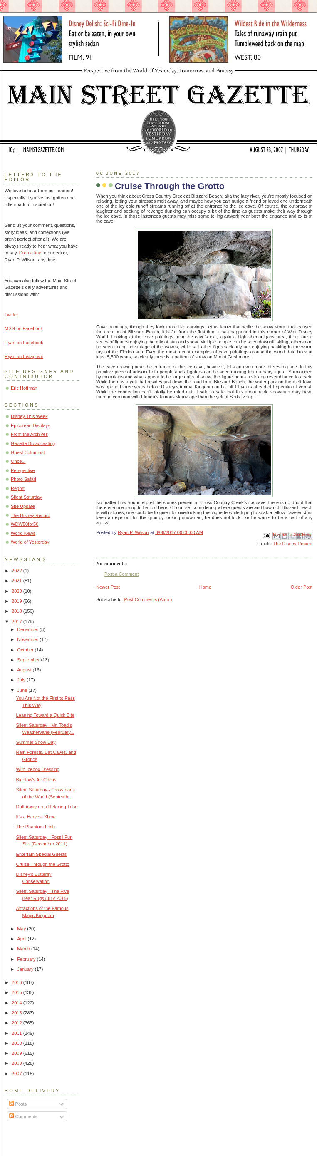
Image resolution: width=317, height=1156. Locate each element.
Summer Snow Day (36, 742)
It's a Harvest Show (36, 816)
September (29, 659)
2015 (17, 992)
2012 (17, 1022)
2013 (17, 1012)
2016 (17, 982)
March (24, 948)
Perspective (23, 470)
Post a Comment (121, 574)
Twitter (11, 314)
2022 (17, 570)
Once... (18, 461)
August (24, 669)
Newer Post (108, 586)
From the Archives (29, 434)
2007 (17, 1073)
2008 (17, 1063)
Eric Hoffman (24, 387)
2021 (17, 580)
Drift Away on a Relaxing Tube (47, 806)
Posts (18, 1103)
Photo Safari (23, 479)
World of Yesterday (30, 541)
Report (18, 488)
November (28, 639)
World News (23, 533)
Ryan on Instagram (24, 356)
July (22, 679)
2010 (17, 1043)
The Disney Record (292, 543)
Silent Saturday (26, 497)
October (26, 649)
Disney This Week (29, 416)
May (22, 928)
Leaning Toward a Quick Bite (45, 715)
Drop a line (30, 252)
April (22, 938)
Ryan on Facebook (24, 342)
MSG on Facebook (24, 328)
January (26, 969)
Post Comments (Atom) (148, 599)
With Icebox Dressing (37, 769)
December (28, 629)
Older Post (301, 586)
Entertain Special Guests (41, 854)
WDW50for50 (24, 524)
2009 (17, 1053)
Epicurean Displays (30, 425)
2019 (17, 601)
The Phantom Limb (35, 826)
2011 (17, 1033)
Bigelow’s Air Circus (36, 779)
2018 (17, 611)
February (27, 959)
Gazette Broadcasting (33, 443)
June (22, 690)
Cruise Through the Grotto (42, 864)
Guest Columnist (28, 452)
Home (205, 586)
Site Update (23, 506)
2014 (17, 1002)
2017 (17, 621)
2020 (17, 591)
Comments (23, 1116)
